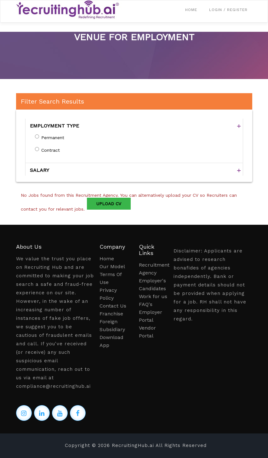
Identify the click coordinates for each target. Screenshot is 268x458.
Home (191, 10)
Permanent (52, 137)
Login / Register (228, 10)
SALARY (39, 170)
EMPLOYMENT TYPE (54, 126)
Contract (50, 150)
